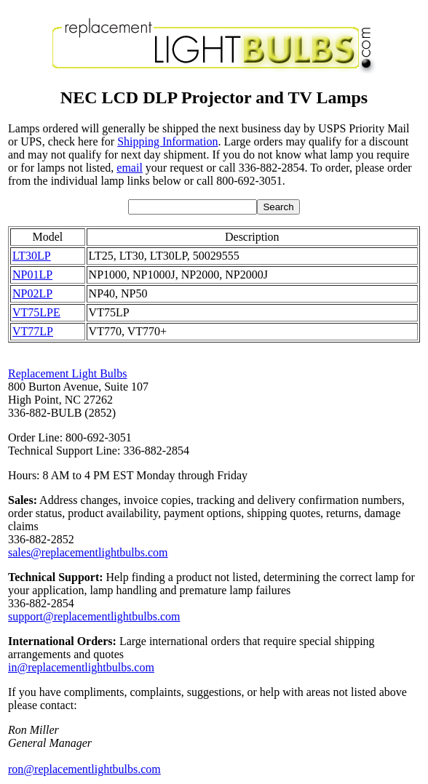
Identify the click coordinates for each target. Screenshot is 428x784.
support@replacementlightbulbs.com (94, 616)
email (129, 167)
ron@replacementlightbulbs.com (84, 769)
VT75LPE (36, 312)
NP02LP (32, 293)
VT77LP (32, 331)
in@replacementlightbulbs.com (81, 667)
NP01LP (32, 274)
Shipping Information (167, 141)
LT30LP (31, 255)
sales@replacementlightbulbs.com (88, 552)
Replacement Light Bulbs (67, 373)
